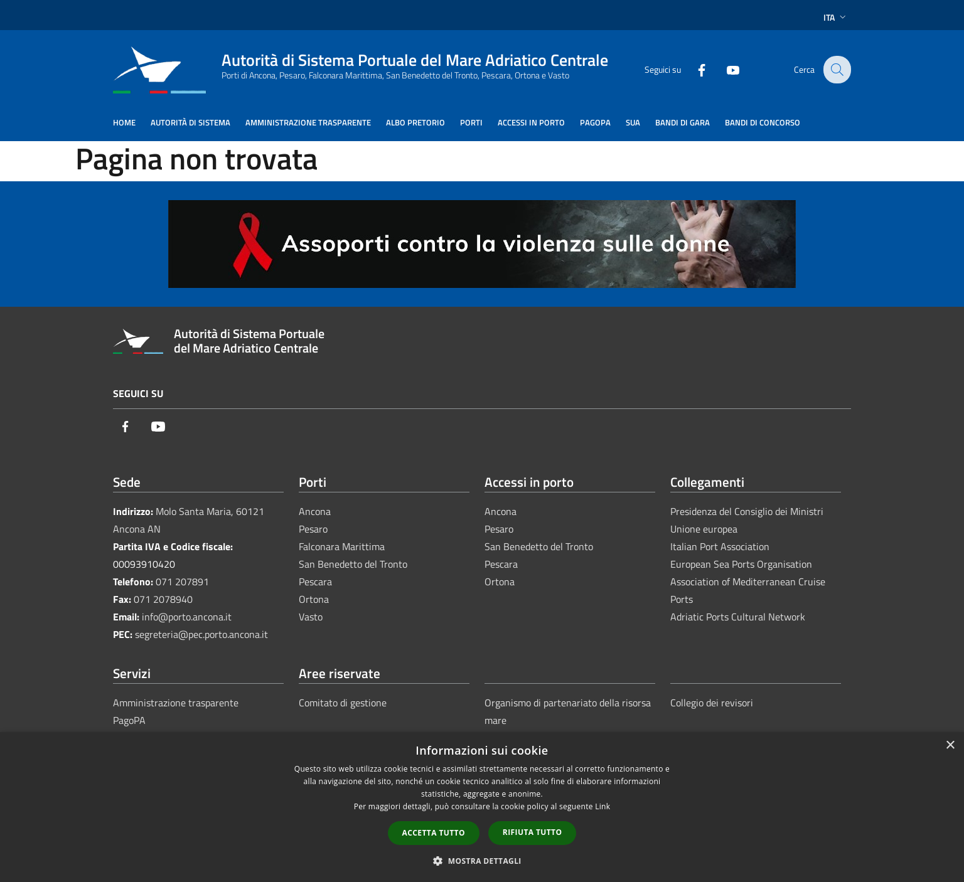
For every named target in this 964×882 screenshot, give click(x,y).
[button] (482, 860)
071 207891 (182, 581)
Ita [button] (836, 17)
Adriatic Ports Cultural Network (737, 616)
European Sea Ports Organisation (741, 563)
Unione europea (703, 528)
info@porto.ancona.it (187, 616)
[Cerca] (836, 70)
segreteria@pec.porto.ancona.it (201, 634)
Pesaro (313, 528)
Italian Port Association (719, 546)
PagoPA (129, 720)
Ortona (314, 599)
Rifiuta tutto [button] (532, 832)
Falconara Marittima (342, 546)
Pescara (315, 581)
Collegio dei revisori (711, 702)
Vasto (311, 616)
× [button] (950, 745)
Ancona (315, 511)
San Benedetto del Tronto (353, 563)
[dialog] (482, 807)
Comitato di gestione (343, 702)
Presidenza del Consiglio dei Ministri (746, 511)
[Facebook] (692, 69)
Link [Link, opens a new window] (602, 806)
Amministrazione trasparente (175, 702)
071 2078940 (163, 599)
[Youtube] (724, 69)
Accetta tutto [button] (433, 832)
